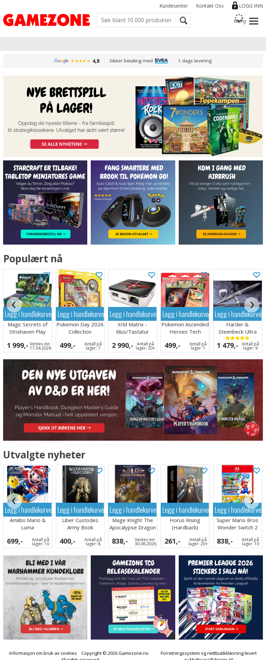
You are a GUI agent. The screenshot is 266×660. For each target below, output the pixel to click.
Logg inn (251, 5)
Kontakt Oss (210, 5)
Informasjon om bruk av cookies (43, 646)
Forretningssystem (180, 646)
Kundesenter (173, 5)
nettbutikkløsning (225, 646)
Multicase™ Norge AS (212, 653)
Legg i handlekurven (28, 313)
